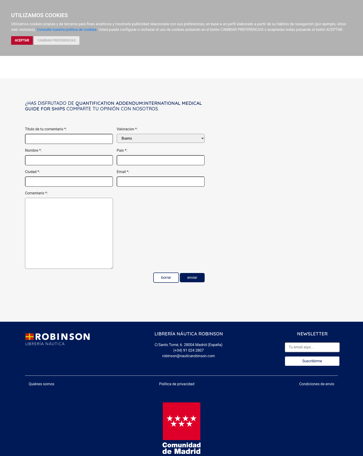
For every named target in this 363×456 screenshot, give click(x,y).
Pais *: (122, 150)
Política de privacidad (176, 384)
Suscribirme (312, 361)
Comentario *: (36, 193)
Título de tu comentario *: (46, 129)
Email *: (123, 172)
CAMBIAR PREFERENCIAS (57, 40)
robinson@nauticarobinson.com (188, 356)
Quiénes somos (41, 384)
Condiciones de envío (316, 384)
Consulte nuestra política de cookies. (67, 29)
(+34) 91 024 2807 (188, 350)
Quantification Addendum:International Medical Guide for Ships (113, 106)
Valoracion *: (127, 129)
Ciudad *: (32, 172)
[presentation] (152, 199)
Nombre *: (33, 150)
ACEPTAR (22, 40)
